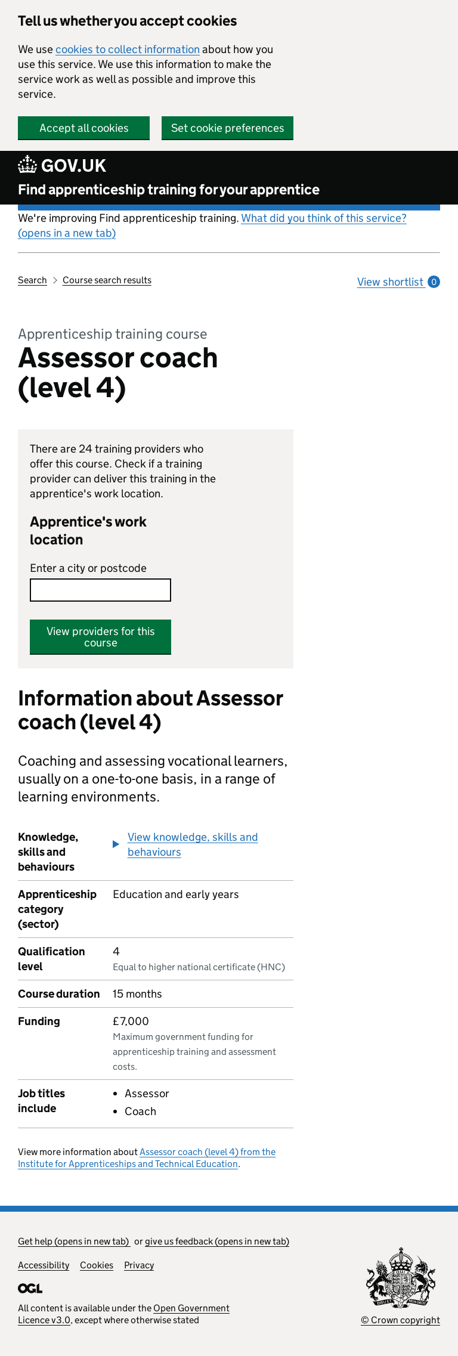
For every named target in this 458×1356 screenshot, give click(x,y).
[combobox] (100, 590)
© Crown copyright (400, 1320)
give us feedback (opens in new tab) (217, 1241)
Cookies (96, 1265)
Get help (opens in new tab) (74, 1241)
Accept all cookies (84, 128)
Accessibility (43, 1265)
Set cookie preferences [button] (227, 128)
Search (32, 280)
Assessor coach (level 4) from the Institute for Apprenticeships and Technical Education (147, 1157)
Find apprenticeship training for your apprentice (169, 189)
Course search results (107, 280)
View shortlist (398, 282)
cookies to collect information (127, 49)
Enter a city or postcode (88, 568)
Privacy (139, 1265)
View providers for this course (101, 636)
